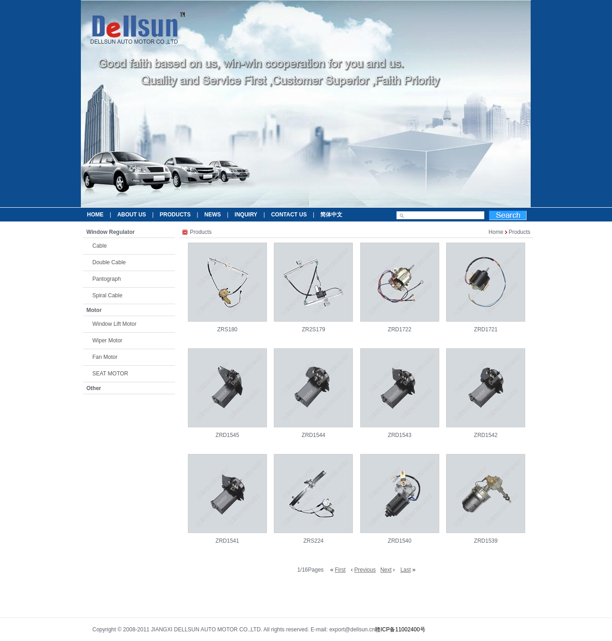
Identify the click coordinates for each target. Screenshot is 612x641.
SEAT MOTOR (110, 373)
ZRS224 (313, 541)
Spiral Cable (107, 295)
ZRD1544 (313, 435)
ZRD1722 (399, 329)
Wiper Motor (107, 340)
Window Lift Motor (114, 324)
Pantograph (106, 279)
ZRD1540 (399, 541)
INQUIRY (246, 214)
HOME (95, 214)
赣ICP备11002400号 (400, 629)
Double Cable (109, 262)
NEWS (212, 214)
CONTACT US (289, 214)
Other (93, 388)
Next (386, 570)
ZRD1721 (486, 329)
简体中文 (331, 214)
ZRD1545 (227, 435)
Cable (99, 246)
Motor (94, 310)
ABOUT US (131, 214)
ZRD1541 (227, 541)
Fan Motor (105, 357)
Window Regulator (110, 232)
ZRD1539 (486, 541)
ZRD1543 (399, 435)
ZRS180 (227, 329)
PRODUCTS (175, 214)
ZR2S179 (313, 329)
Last (405, 570)
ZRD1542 (486, 435)
